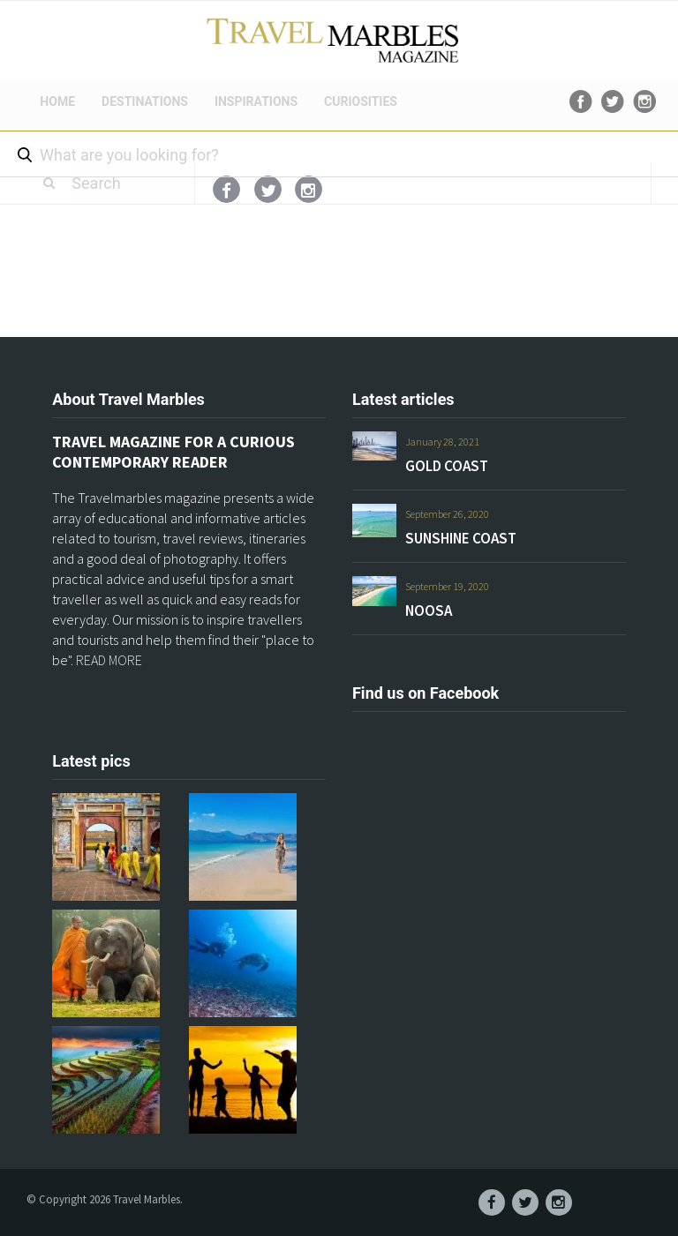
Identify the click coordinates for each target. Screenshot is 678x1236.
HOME (57, 101)
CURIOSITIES (360, 101)
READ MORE (109, 660)
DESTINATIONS (145, 101)
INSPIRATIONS (256, 101)
